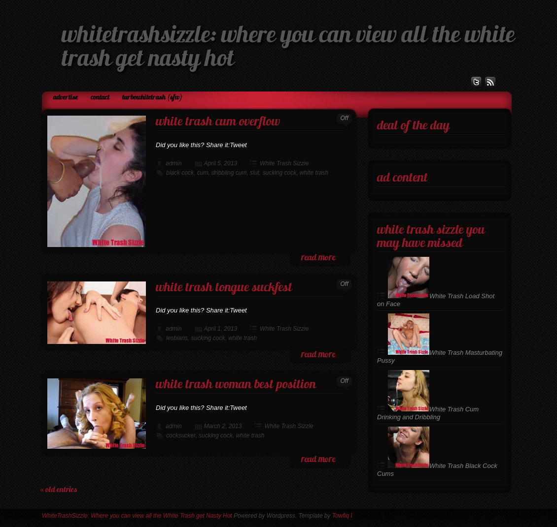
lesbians (177, 338)
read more (318, 258)
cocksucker (180, 435)
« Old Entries (58, 490)
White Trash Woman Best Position (236, 385)
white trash (314, 172)
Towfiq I (342, 515)
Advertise (65, 97)
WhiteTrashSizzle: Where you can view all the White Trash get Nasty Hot (137, 515)
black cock (180, 172)
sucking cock (279, 172)
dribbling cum (228, 172)
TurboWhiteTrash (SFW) (152, 97)
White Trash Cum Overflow (218, 122)
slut (254, 172)
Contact (100, 97)
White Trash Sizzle (284, 163)
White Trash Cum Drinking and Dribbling (428, 413)
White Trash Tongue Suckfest (224, 288)
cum (203, 172)
